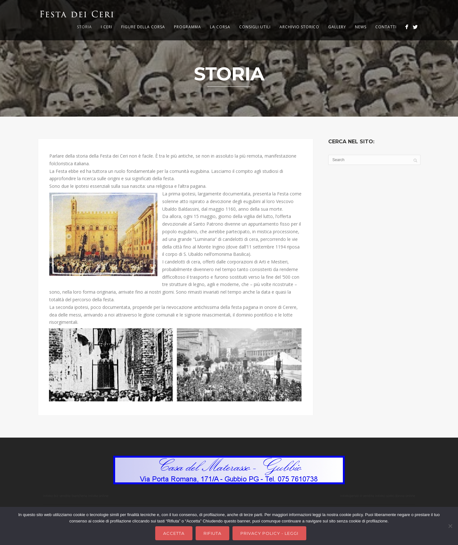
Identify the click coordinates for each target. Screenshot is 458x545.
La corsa (220, 27)
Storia (84, 27)
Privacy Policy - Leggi (269, 533)
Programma (187, 27)
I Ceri (106, 27)
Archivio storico (299, 27)
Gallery (337, 27)
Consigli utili (255, 27)
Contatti (386, 27)
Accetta (173, 533)
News (360, 27)
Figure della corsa (143, 27)
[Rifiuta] (450, 526)
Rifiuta (212, 533)
